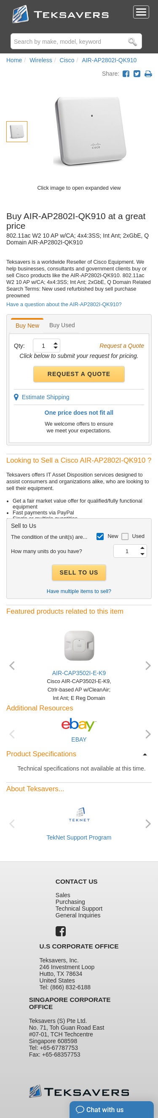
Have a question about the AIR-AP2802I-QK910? (64, 304)
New (112, 536)
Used (138, 536)
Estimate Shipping (42, 397)
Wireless (40, 60)
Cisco (67, 60)
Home (14, 60)
